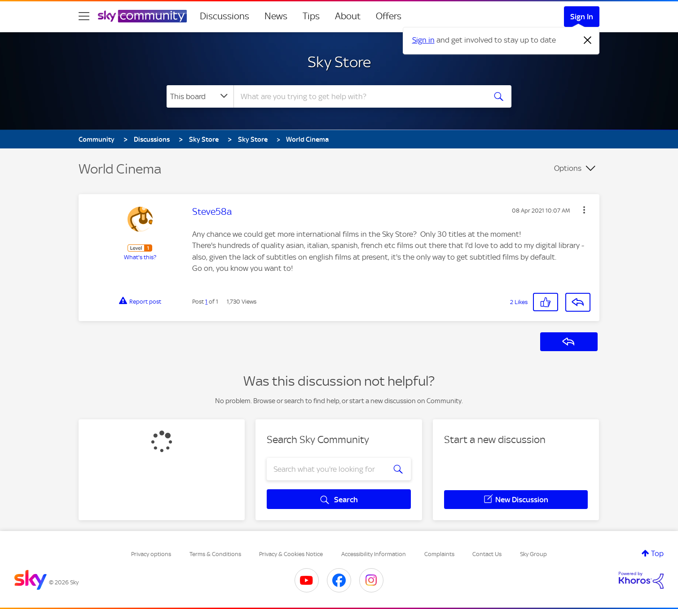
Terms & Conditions (215, 554)
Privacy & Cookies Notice (291, 554)
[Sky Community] (142, 16)
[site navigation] (84, 16)
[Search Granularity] (200, 96)
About (348, 16)
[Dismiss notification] (588, 40)
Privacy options (151, 554)
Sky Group (533, 554)
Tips (311, 16)
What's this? (140, 257)
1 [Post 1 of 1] (206, 301)
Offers (388, 16)
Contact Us (487, 554)
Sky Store (339, 62)
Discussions (224, 16)
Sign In (581, 16)
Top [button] (657, 553)
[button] (584, 210)
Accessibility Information (373, 554)
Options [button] (567, 168)
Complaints (439, 554)
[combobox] (359, 96)
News (275, 16)
